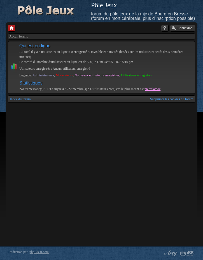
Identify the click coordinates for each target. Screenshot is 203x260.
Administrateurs (43, 75)
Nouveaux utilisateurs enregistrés (96, 75)
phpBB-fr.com (39, 252)
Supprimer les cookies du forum (171, 99)
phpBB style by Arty (170, 253)
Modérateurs (64, 75)
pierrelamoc (152, 89)
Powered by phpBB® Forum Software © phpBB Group (186, 253)
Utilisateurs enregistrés (136, 75)
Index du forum (20, 99)
